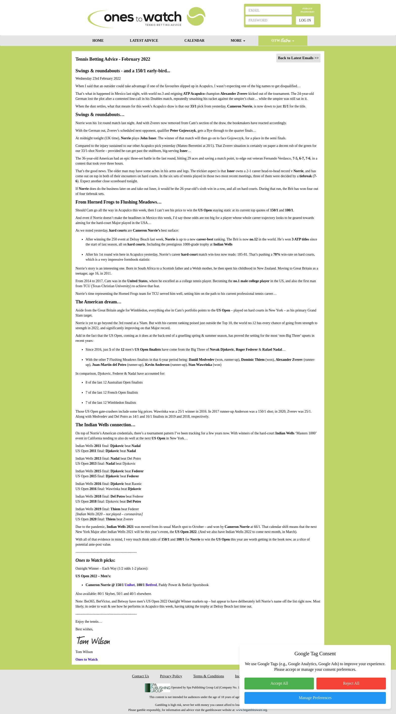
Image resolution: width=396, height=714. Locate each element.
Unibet (130, 585)
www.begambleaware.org (251, 710)
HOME (98, 40)
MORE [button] (238, 40)
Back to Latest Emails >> (298, 58)
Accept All (279, 683)
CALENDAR (194, 40)
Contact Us (140, 676)
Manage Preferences (315, 698)
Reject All (351, 683)
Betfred (151, 585)
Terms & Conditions (208, 676)
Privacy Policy (171, 676)
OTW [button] (282, 40)
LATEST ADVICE (144, 40)
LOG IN (305, 20)
